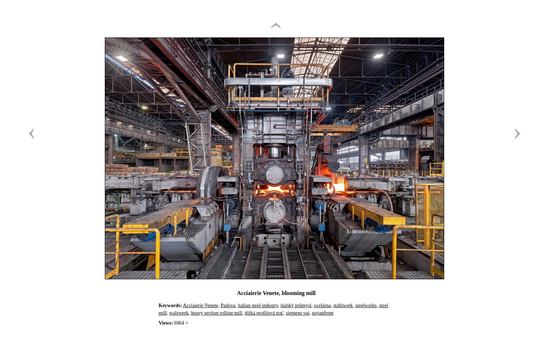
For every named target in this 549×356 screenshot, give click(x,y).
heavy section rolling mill (216, 313)
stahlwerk (343, 305)
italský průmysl (296, 305)
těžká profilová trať (264, 313)
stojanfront (323, 313)
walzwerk (179, 313)
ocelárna (322, 305)
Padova (228, 305)
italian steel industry (258, 305)
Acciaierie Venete (200, 305)
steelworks (365, 305)
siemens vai (297, 313)
